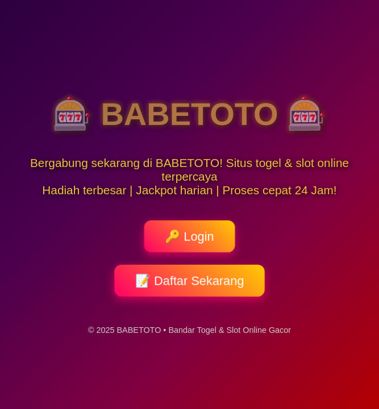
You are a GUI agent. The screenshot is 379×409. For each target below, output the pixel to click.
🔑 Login (189, 236)
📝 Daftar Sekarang (189, 280)
